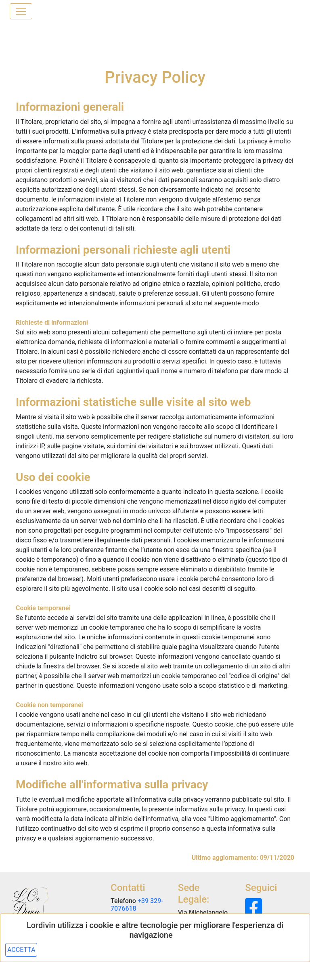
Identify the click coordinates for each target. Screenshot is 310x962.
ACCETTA (21, 950)
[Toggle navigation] (21, 11)
